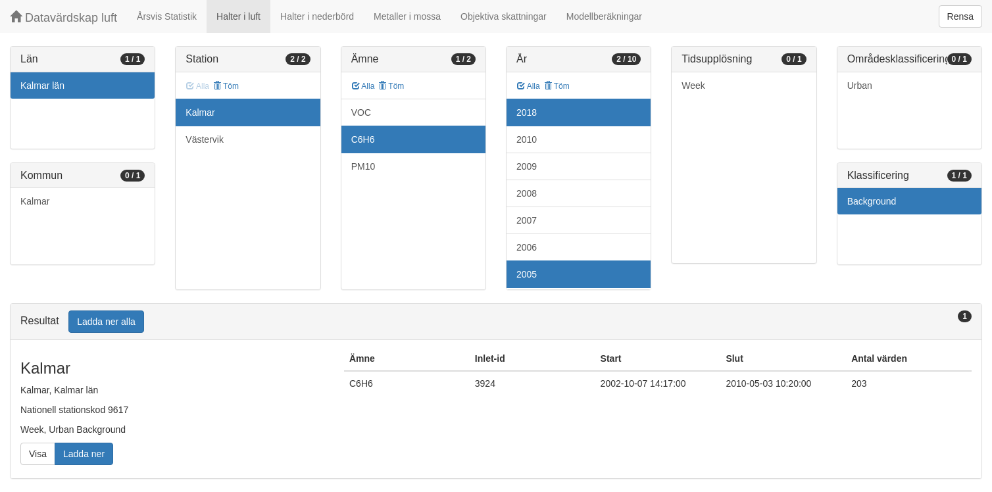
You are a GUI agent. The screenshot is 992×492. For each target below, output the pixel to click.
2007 (526, 220)
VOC (361, 112)
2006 (526, 247)
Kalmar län (42, 85)
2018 (526, 112)
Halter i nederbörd (317, 16)
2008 (526, 193)
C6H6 (363, 139)
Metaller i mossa (407, 16)
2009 (526, 166)
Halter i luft (238, 16)
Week (693, 85)
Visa (38, 454)
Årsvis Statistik (167, 16)
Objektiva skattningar (503, 16)
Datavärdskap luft (63, 17)
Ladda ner (84, 454)
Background (872, 201)
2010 (526, 139)
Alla (363, 86)
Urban (859, 85)
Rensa (960, 16)
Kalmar (34, 201)
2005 (526, 274)
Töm (226, 86)
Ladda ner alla (106, 321)
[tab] (496, 322)
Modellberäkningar (604, 16)
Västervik (205, 139)
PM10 (363, 166)
